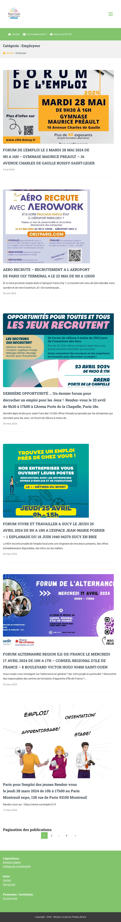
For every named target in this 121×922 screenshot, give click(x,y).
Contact (7, 880)
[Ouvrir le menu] (110, 14)
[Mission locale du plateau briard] (14, 13)
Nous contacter (60, 34)
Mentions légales (12, 862)
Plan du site (9, 884)
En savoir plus (10, 898)
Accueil (14, 34)
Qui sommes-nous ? (35, 34)
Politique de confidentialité (17, 866)
